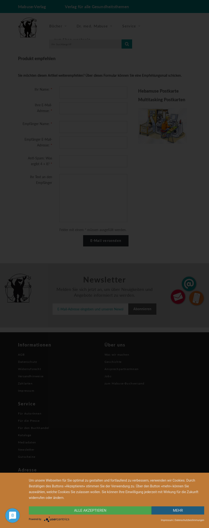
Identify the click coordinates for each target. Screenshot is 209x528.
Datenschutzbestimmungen (189, 520)
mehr (178, 510)
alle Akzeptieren (90, 510)
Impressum (167, 520)
